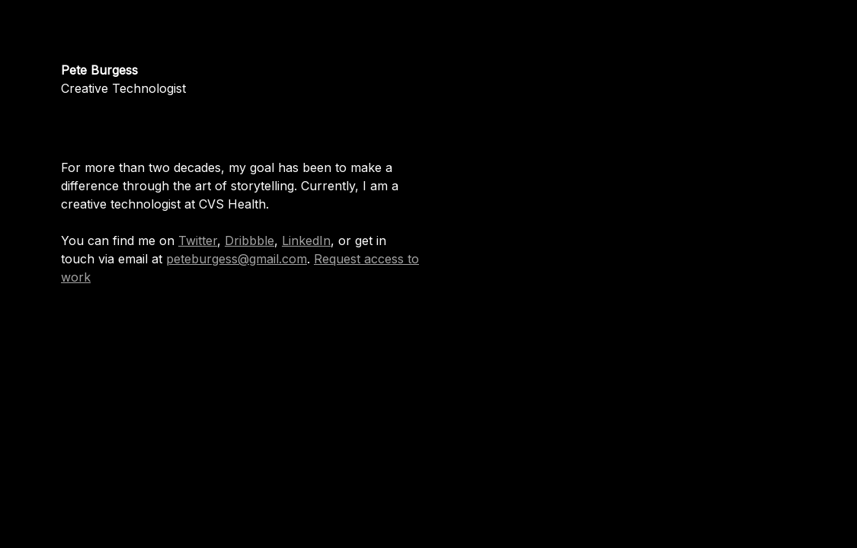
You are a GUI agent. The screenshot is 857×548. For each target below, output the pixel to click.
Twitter (197, 240)
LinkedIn (306, 240)
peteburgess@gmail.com (236, 258)
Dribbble (249, 240)
